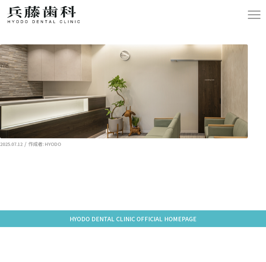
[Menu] (251, 14)
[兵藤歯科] (107, 14)
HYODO (53, 143)
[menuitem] (251, 14)
